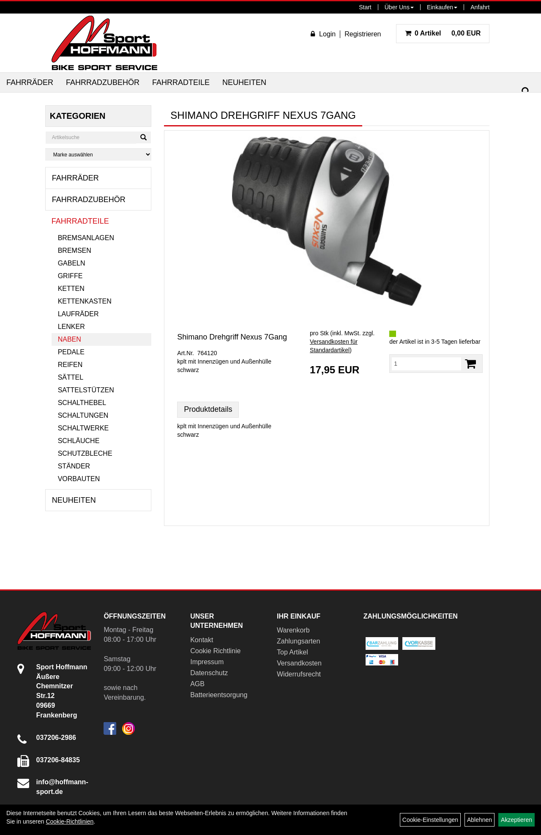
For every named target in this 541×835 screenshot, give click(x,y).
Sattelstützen (86, 390)
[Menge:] (426, 363)
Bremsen (74, 250)
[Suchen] (526, 91)
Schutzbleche (85, 453)
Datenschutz (209, 672)
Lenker (71, 326)
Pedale (71, 352)
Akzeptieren (516, 819)
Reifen (70, 364)
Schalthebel (82, 402)
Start (365, 7)
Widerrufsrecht (299, 674)
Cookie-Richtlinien (69, 821)
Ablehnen (479, 819)
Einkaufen (442, 7)
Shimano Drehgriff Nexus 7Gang (232, 337)
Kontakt (201, 639)
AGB (197, 683)
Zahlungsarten (298, 641)
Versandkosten (299, 663)
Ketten (71, 288)
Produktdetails (208, 409)
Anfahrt (479, 7)
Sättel (70, 377)
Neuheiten (244, 82)
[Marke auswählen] (98, 154)
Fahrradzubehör (102, 82)
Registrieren (362, 34)
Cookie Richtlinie (215, 650)
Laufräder (78, 314)
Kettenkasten (85, 301)
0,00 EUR (443, 33)
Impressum (207, 661)
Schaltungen (83, 415)
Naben (69, 339)
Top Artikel (292, 652)
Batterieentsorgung (218, 694)
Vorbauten (79, 478)
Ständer (74, 466)
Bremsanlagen (86, 237)
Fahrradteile (181, 82)
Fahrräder (29, 82)
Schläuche (79, 440)
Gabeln (71, 263)
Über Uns (399, 7)
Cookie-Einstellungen (430, 819)
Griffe (70, 275)
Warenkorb (293, 630)
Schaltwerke (83, 428)
